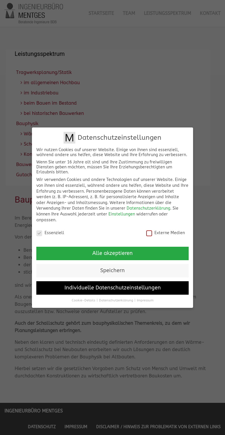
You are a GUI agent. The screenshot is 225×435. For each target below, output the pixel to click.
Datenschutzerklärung (148, 203)
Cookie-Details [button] (83, 296)
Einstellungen (121, 209)
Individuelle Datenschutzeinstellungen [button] (112, 283)
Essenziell (50, 228)
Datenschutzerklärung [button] (116, 296)
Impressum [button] (145, 296)
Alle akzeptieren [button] (112, 249)
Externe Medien (165, 228)
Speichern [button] (112, 266)
